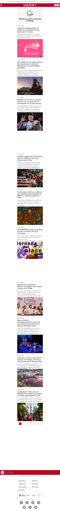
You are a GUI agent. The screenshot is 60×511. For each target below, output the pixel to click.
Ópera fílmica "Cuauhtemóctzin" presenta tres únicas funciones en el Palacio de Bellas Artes (28, 323)
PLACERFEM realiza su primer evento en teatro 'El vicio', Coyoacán (30, 231)
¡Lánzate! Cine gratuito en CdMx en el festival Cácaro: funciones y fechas (28, 30)
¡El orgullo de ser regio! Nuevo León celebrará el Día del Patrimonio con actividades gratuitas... (30, 65)
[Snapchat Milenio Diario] (35, 507)
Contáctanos (22, 484)
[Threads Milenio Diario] (38, 502)
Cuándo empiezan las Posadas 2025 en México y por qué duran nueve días (29, 158)
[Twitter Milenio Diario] (27, 502)
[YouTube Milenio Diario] (24, 507)
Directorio (35, 481)
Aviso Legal (35, 487)
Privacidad (35, 484)
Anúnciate (21, 490)
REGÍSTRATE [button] (57, 5)
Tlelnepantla (47, 1)
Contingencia (25, 1)
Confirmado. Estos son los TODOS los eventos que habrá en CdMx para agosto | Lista (29, 394)
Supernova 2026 (17, 1)
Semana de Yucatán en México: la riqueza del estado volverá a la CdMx (29, 286)
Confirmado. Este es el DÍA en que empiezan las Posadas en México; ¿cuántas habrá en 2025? (29, 195)
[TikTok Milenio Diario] (30, 507)
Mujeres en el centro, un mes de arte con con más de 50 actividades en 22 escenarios (29, 101)
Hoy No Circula (36, 1)
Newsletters (22, 481)
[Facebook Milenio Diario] (21, 502)
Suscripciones (23, 487)
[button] (1, 5)
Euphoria (30, 1)
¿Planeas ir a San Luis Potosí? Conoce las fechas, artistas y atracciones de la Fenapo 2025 (29, 360)
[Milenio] (30, 5)
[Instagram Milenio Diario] (33, 502)
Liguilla (42, 1)
